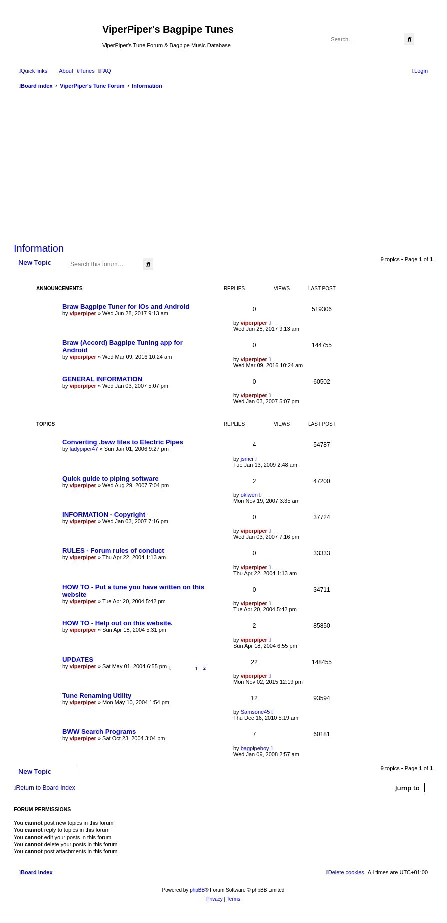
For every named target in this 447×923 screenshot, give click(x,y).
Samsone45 (255, 712)
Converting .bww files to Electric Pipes (123, 442)
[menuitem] (86, 71)
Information (39, 248)
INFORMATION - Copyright (104, 514)
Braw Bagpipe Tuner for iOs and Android (126, 306)
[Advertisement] (223, 165)
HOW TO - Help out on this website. (117, 623)
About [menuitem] (66, 71)
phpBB (197, 890)
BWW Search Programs (99, 732)
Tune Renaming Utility (97, 696)
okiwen (249, 495)
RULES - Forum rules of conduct (113, 550)
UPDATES (78, 660)
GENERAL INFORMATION (102, 379)
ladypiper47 (84, 449)
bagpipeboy (255, 749)
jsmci (247, 459)
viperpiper (83, 313)
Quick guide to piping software (110, 478)
